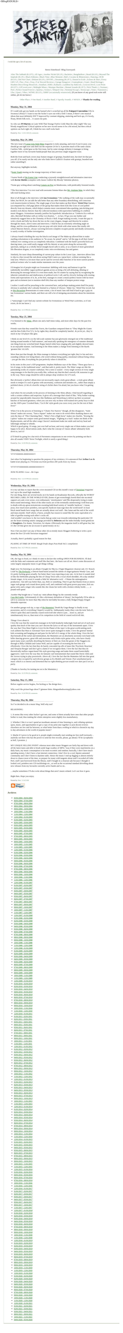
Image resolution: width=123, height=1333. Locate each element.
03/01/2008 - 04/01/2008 (23, 924)
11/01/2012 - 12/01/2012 (23, 1077)
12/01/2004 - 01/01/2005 (23, 817)
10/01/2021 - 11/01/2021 (23, 1317)
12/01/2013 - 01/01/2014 (23, 1107)
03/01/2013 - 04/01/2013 (23, 1087)
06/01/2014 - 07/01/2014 (23, 1123)
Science (47, 90)
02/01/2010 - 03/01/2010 (23, 986)
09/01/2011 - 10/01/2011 (23, 1038)
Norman (103, 87)
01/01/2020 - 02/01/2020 (23, 1276)
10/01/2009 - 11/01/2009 (23, 975)
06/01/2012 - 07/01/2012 (23, 1063)
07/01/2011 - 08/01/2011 (23, 1033)
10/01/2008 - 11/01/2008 (23, 943)
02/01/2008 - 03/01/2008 (23, 921)
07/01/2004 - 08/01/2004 (23, 803)
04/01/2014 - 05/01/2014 (23, 1117)
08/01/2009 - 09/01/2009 (23, 970)
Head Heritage (97, 82)
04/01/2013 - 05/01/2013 (23, 1090)
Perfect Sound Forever (25, 90)
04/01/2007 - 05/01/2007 (23, 894)
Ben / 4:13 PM (23, 310)
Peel (12, 90)
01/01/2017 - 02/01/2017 (23, 1191)
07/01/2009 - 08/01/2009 (23, 967)
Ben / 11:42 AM (23, 780)
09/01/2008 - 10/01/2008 (23, 940)
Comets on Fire (47, 185)
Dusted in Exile (79, 79)
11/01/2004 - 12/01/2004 (23, 814)
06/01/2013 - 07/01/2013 (23, 1096)
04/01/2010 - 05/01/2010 (23, 992)
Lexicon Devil (89, 84)
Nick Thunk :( (93, 87)
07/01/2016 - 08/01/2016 (23, 1180)
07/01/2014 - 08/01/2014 (23, 1126)
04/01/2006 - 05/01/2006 (23, 861)
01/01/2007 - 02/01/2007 (23, 885)
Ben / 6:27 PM (23, 548)
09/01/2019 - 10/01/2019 (23, 1265)
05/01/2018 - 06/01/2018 (23, 1224)
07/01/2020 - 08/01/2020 (23, 1292)
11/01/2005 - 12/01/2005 (23, 847)
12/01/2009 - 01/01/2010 (23, 981)
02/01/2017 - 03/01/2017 (23, 1194)
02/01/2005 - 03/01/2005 (23, 822)
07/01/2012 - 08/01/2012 (23, 1066)
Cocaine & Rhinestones (79, 77)
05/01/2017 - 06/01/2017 (23, 1202)
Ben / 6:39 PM (23, 443)
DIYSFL (50, 79)
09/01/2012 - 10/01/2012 (23, 1071)
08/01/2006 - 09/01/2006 (23, 872)
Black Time (44, 77)
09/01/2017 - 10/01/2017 (23, 1205)
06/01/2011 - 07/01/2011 (23, 1030)
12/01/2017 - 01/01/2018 (23, 1210)
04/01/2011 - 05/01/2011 (23, 1025)
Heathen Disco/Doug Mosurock (24, 84)
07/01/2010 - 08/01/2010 (23, 1000)
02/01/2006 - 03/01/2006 (23, 855)
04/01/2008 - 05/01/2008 (23, 926)
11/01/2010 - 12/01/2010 (23, 1011)
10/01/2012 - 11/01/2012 (23, 1074)
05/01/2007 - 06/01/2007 (23, 896)
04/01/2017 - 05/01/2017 (23, 1199)
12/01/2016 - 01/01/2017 (23, 1189)
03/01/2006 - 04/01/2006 (23, 858)
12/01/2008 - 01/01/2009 (23, 948)
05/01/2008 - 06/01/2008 (23, 929)
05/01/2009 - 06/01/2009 (23, 962)
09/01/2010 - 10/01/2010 (23, 1005)
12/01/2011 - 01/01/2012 (23, 1046)
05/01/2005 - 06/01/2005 (23, 831)
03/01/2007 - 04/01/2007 (23, 891)
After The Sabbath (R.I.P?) (22, 74)
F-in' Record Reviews (45, 82)
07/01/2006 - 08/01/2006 (23, 869)
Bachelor (68, 74)
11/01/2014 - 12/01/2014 (23, 1137)
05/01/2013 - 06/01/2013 (23, 1093)
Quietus (39, 90)
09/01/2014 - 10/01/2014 (23, 1131)
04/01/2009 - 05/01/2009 (23, 959)
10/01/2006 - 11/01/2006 (23, 877)
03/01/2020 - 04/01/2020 (23, 1281)
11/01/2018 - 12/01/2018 (23, 1238)
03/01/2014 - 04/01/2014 (23, 1115)
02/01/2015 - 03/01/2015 (23, 1145)
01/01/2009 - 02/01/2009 (23, 951)
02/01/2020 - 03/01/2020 (23, 1279)
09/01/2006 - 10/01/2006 (23, 874)
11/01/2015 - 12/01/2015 (23, 1167)
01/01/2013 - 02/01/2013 (23, 1082)
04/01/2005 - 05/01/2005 (23, 828)
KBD (50, 84)
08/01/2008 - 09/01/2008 (23, 937)
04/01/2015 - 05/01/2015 (23, 1148)
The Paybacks (24, 571)
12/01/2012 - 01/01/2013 (23, 1079)
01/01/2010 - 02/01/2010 (23, 984)
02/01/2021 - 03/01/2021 (23, 1309)
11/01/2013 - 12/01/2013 (23, 1104)
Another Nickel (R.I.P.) (53, 74)
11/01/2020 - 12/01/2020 (23, 1301)
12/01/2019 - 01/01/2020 (23, 1273)
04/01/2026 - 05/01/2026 (23, 1320)
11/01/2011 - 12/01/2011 (23, 1044)
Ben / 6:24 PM (23, 693)
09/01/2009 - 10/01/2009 (23, 973)
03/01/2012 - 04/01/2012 (23, 1055)
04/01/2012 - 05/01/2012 (23, 1057)
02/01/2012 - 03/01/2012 (23, 1052)
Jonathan (42, 84)
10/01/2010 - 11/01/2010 (23, 1008)
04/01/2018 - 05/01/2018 (23, 1221)
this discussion (19, 290)
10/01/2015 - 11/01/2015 (23, 1164)
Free (27, 82)
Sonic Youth (17, 172)
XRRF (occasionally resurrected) (57, 92)
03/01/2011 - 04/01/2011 (23, 1022)
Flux (21, 82)
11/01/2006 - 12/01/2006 (23, 880)
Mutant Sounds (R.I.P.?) (75, 87)
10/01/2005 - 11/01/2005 (23, 844)
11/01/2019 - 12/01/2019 (23, 1270)
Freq (32, 82)
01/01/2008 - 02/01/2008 (23, 918)
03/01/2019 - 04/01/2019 (23, 1249)
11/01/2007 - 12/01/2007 (23, 913)
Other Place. (25, 99)
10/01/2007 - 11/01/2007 (23, 910)
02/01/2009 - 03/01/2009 (23, 954)
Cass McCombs (17, 597)
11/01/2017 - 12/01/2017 (23, 1208)
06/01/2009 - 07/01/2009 (23, 965)
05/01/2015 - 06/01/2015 (23, 1150)
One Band (36, 99)
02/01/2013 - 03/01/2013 (23, 1085)
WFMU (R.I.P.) (35, 92)
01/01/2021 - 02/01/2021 (23, 1306)
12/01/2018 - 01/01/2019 (23, 1240)
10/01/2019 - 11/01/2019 (23, 1268)
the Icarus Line (31, 177)
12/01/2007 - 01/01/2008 (23, 915)
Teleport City (58, 90)
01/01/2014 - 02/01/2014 (23, 1109)
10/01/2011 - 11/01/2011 (23, 1041)
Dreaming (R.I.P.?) (63, 79)
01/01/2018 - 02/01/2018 (23, 1213)
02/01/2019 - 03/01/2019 (23, 1246)
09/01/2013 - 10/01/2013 (23, 1098)
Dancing (94, 77)
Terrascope (85, 90)
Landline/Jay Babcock (72, 84)
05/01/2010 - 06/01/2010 (23, 995)
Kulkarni (57, 84)
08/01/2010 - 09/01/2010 (23, 1003)
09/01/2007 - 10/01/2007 (23, 907)
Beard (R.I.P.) (92, 74)
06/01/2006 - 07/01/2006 (23, 866)
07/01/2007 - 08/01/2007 (23, 902)
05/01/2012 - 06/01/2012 (23, 1060)
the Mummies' (48, 607)
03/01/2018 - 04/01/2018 (23, 1219)
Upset (18, 92)
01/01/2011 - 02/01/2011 (23, 1016)
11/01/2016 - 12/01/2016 (23, 1186)
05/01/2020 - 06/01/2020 (23, 1287)
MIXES (77, 99)
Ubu (12, 92)
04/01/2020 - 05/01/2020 (23, 1284)
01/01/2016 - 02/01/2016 (23, 1172)
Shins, (29, 321)
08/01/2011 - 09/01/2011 (23, 1036)
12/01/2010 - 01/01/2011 (23, 1014)
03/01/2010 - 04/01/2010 (23, 989)
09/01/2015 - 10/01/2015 (23, 1161)
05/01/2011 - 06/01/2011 (23, 1027)
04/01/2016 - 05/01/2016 (23, 1175)
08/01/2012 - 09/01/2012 (23, 1068)
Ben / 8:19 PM (23, 673)
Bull (66, 77)
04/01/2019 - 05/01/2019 (23, 1251)
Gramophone (77, 82)
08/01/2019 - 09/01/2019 (23, 1262)
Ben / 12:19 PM (23, 479)
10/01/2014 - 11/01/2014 (23, 1134)
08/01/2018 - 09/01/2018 (23, 1229)
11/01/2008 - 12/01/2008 (23, 945)
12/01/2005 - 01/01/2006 (23, 850)
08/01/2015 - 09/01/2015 (23, 1158)
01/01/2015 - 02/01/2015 (23, 1142)
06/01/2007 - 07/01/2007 (23, 899)
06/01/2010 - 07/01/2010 (23, 997)
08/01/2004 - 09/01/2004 (23, 806)
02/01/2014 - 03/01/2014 (23, 1112)
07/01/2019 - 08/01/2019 (23, 1260)
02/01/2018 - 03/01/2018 (23, 1216)
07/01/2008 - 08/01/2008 (23, 934)
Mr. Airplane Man (74, 190)
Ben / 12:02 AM (23, 133)
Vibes (24, 92)
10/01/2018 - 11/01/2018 (23, 1235)
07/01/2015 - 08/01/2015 (23, 1156)
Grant (86, 82)
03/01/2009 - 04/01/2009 (23, 956)
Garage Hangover (62, 82)
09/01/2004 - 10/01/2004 (23, 809)
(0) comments (33, 133)
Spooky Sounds (64, 99)
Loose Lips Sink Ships (34, 144)
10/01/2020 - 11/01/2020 (23, 1298)
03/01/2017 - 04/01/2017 (23, 1197)
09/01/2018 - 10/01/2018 (23, 1232)
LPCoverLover (25, 87)
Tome (93, 90)
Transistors (102, 90)
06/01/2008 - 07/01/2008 (23, 932)
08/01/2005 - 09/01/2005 (23, 839)
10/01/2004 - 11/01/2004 (23, 812)
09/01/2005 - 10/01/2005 (23, 842)
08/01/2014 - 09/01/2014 (23, 1128)
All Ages (38, 74)
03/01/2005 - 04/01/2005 (23, 825)
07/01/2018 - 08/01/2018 (23, 1227)
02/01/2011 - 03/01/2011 (23, 1019)
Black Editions (32, 77)
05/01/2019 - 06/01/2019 (23, 1254)
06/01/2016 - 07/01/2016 (23, 1178)
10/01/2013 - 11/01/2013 (23, 1101)
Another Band (49, 99)
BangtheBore (79, 74)
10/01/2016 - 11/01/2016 (23, 1183)
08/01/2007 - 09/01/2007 (23, 904)
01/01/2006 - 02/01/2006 (23, 853)
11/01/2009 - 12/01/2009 (23, 978)
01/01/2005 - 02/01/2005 (23, 820)
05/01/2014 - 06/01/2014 (23, 1120)
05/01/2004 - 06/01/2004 (23, 798)
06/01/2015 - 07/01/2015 (23, 1153)
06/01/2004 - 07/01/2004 (23, 801)
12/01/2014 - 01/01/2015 (23, 1139)
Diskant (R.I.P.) (38, 79)
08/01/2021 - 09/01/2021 (23, 1314)
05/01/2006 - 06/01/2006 (23, 863)
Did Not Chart (24, 79)
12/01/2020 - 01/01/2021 (23, 1303)
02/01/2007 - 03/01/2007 (23, 888)
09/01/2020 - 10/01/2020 (23, 1295)
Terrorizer (80, 489)
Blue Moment (57, 77)
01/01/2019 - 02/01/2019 (23, 1243)
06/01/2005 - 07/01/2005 (23, 833)
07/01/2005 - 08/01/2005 (23, 836)
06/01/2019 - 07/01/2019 (23, 1257)
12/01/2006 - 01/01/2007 (23, 883)
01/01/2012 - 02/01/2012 (23, 1049)
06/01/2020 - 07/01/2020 (23, 1290)
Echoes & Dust (93, 79)
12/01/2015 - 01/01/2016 (23, 1169)
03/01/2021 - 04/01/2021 (23, 1311)
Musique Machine (56, 87)
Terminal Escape (72, 90)
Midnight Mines (40, 87)
